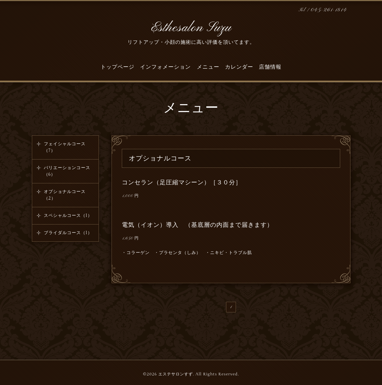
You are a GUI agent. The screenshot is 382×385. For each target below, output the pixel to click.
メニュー (208, 67)
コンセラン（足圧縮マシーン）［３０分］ (182, 182)
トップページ (117, 67)
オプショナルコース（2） (65, 195)
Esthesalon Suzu (191, 28)
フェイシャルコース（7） (65, 147)
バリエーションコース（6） (67, 171)
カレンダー (239, 67)
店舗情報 (270, 67)
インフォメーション (165, 67)
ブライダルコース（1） (68, 232)
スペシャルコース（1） (68, 215)
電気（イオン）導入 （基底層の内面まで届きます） (197, 224)
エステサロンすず (175, 374)
